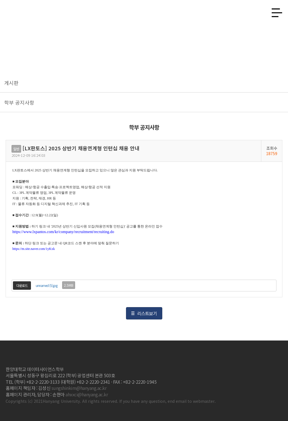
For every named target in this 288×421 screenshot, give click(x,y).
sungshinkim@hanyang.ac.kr (79, 388)
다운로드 (22, 285)
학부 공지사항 (19, 102)
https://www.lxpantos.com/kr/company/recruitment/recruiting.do (63, 232)
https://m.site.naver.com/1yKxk (33, 249)
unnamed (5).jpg (46, 285)
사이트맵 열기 (274, 11)
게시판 (11, 82)
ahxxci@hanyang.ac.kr (87, 394)
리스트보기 (147, 313)
